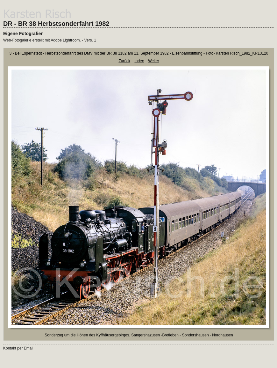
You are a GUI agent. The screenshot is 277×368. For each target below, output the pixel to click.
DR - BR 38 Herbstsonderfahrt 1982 (56, 23)
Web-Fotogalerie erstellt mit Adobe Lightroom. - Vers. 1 (49, 40)
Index (139, 61)
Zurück (124, 61)
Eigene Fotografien (23, 33)
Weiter (153, 61)
